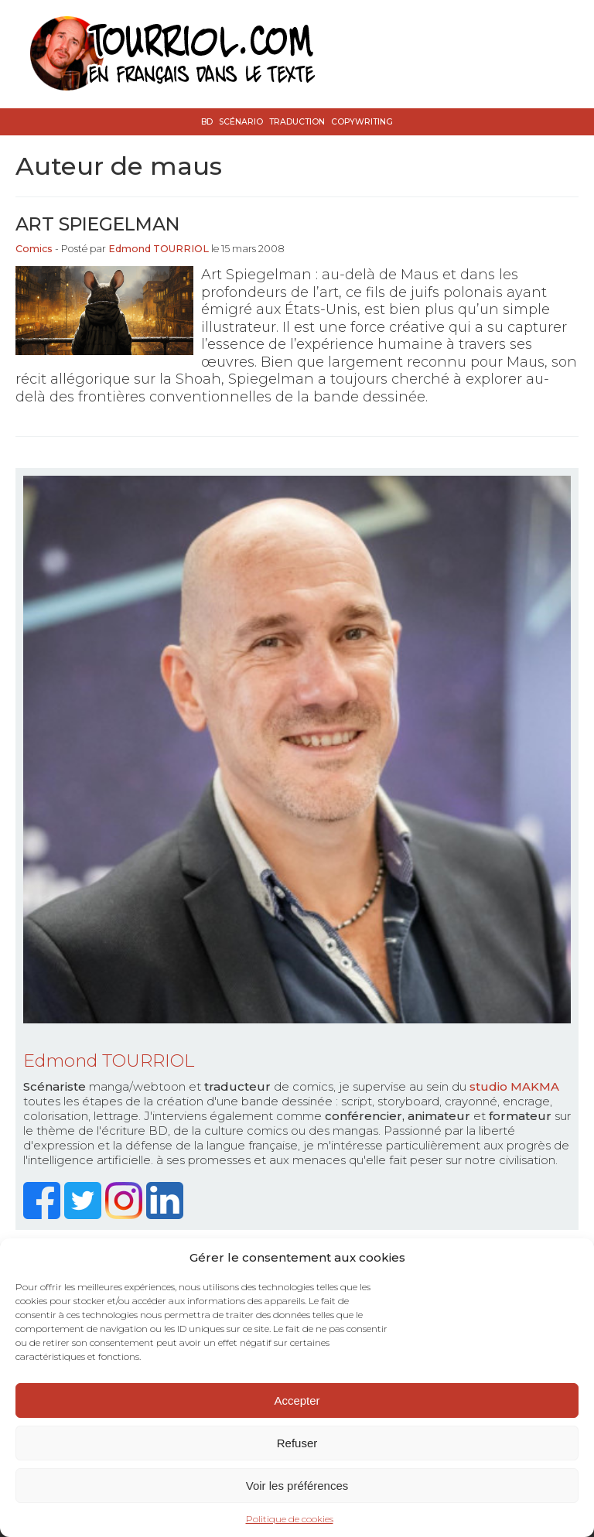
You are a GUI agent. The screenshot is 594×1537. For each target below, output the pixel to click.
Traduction (297, 122)
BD (207, 122)
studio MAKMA (514, 1086)
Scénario (241, 122)
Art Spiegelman (97, 224)
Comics (34, 248)
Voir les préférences (297, 1485)
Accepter (296, 1400)
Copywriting (362, 122)
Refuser (297, 1443)
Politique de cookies (289, 1519)
